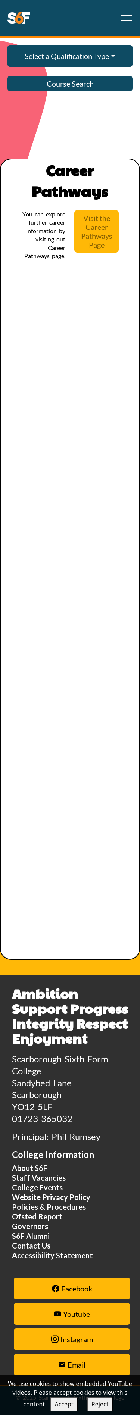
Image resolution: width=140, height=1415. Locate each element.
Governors (30, 1226)
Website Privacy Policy (51, 1197)
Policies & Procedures (49, 1206)
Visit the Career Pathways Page (96, 231)
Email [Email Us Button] (71, 1364)
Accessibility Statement (52, 1255)
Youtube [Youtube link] (72, 1313)
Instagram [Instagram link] (72, 1339)
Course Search (70, 83)
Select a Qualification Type (67, 55)
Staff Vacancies (39, 1177)
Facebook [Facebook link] (72, 1288)
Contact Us (31, 1245)
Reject (100, 1404)
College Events (37, 1187)
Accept (64, 1404)
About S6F (29, 1167)
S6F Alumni (31, 1235)
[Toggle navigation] (126, 18)
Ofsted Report (37, 1216)
